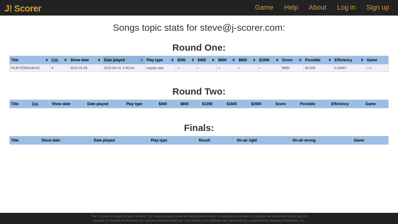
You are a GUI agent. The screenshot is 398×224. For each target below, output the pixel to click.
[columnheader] (30, 60)
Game (264, 7)
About (317, 7)
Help (291, 7)
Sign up (377, 7)
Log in (346, 7)
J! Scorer (22, 8)
